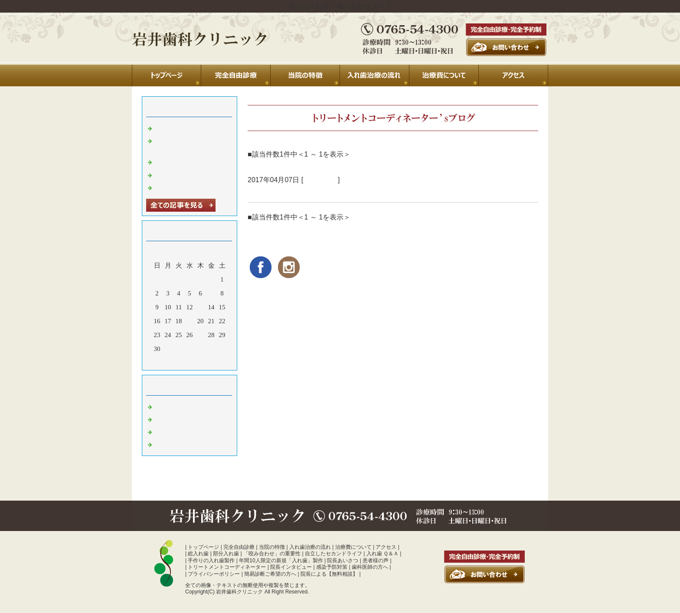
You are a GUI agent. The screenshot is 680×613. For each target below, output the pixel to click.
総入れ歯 (198, 554)
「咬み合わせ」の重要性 (272, 554)
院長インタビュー (291, 567)
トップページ (203, 547)
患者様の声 (376, 560)
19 (189, 321)
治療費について (353, 547)
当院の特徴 (272, 547)
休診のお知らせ (177, 161)
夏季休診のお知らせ (184, 127)
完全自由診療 (239, 547)
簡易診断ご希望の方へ (270, 574)
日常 (161, 406)
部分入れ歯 (226, 554)
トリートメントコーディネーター (227, 567)
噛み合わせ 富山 (178, 443)
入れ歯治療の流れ (310, 547)
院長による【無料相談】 (329, 574)
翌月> (206, 361)
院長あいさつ (342, 560)
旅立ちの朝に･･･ (277, 191)
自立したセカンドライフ (333, 554)
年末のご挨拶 (174, 174)
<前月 (173, 361)
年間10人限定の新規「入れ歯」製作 (281, 560)
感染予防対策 (331, 567)
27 (200, 334)
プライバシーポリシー (214, 574)
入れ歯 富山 (172, 431)
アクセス (386, 547)
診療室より (320, 180)
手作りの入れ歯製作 (211, 560)
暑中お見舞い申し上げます (194, 187)
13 (200, 307)
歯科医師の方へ (370, 567)
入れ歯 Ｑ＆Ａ (382, 554)
